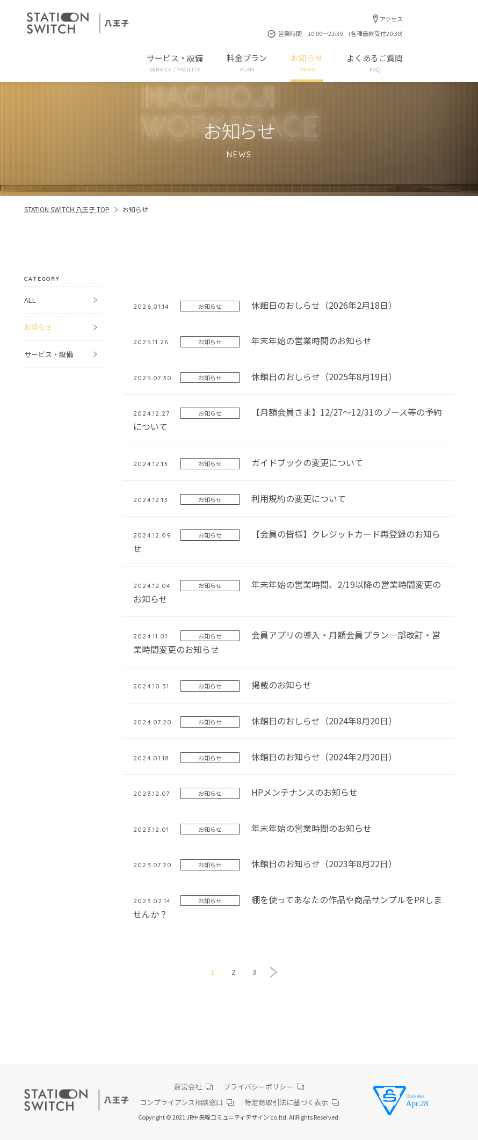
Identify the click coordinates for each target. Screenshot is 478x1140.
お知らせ (307, 63)
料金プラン (247, 63)
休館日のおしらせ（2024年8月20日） (265, 721)
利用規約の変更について (239, 498)
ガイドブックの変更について (248, 462)
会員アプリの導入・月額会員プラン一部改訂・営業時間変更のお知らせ (286, 642)
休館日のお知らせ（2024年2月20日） (265, 757)
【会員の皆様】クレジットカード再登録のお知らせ (286, 541)
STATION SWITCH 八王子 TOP (67, 209)
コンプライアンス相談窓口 (181, 1102)
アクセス (391, 18)
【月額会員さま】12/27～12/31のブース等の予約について (287, 419)
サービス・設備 (175, 63)
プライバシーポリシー (258, 1086)
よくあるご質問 (374, 63)
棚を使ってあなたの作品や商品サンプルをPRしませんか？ (287, 906)
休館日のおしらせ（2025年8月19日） (265, 376)
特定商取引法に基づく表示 (286, 1102)
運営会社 (188, 1086)
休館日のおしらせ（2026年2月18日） (265, 305)
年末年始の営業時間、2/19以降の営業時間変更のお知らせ (287, 591)
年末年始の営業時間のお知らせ (252, 340)
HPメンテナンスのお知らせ (245, 792)
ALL (30, 300)
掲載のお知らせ (222, 685)
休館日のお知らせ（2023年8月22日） (265, 863)
